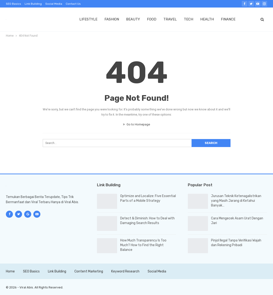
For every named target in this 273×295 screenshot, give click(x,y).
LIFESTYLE (88, 19)
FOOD (151, 19)
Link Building (33, 3)
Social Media (53, 3)
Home (10, 271)
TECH (188, 19)
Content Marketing (88, 271)
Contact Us (73, 3)
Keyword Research (125, 271)
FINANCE (228, 19)
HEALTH (207, 19)
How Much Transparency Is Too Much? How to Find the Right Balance (143, 245)
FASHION (111, 19)
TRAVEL (170, 19)
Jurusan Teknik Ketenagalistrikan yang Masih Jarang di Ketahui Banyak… (236, 200)
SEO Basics (13, 3)
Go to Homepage (136, 124)
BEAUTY (133, 19)
